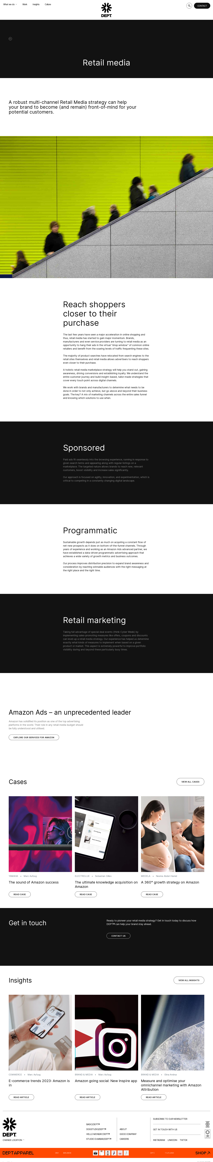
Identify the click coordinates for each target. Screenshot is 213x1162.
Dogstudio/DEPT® (96, 1129)
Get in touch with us (165, 1129)
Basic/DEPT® (93, 1124)
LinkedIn (172, 1140)
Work (24, 4)
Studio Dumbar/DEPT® (98, 1139)
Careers (124, 1139)
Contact (202, 5)
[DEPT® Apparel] (106, 1153)
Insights (36, 4)
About (123, 1129)
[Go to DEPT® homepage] (106, 10)
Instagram (159, 1140)
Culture (48, 4)
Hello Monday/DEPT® (98, 1134)
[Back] (10, 38)
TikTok (183, 1140)
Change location (13, 1140)
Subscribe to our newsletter (170, 1119)
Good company (128, 1134)
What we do (10, 4)
